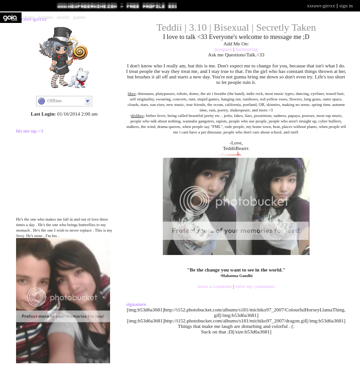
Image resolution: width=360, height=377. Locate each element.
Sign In (346, 5)
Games (79, 17)
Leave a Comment (215, 286)
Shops (28, 17)
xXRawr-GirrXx (321, 5)
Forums (46, 17)
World (63, 17)
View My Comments (255, 286)
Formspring (247, 49)
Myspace (223, 49)
